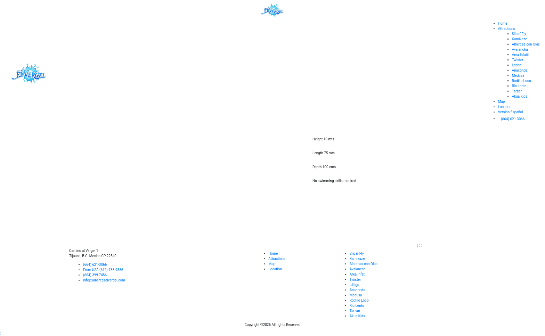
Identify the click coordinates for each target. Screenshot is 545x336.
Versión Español (510, 112)
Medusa (518, 75)
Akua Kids (520, 96)
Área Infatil (520, 55)
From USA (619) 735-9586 (103, 270)
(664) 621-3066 (512, 119)
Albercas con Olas (526, 44)
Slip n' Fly (519, 34)
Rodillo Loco (521, 81)
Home (502, 23)
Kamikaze (519, 39)
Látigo (517, 65)
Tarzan (517, 91)
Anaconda (520, 70)
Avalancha (520, 49)
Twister (517, 60)
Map (501, 102)
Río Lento (519, 86)
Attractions (506, 29)
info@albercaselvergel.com (104, 280)
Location (505, 107)
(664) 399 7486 (95, 275)
